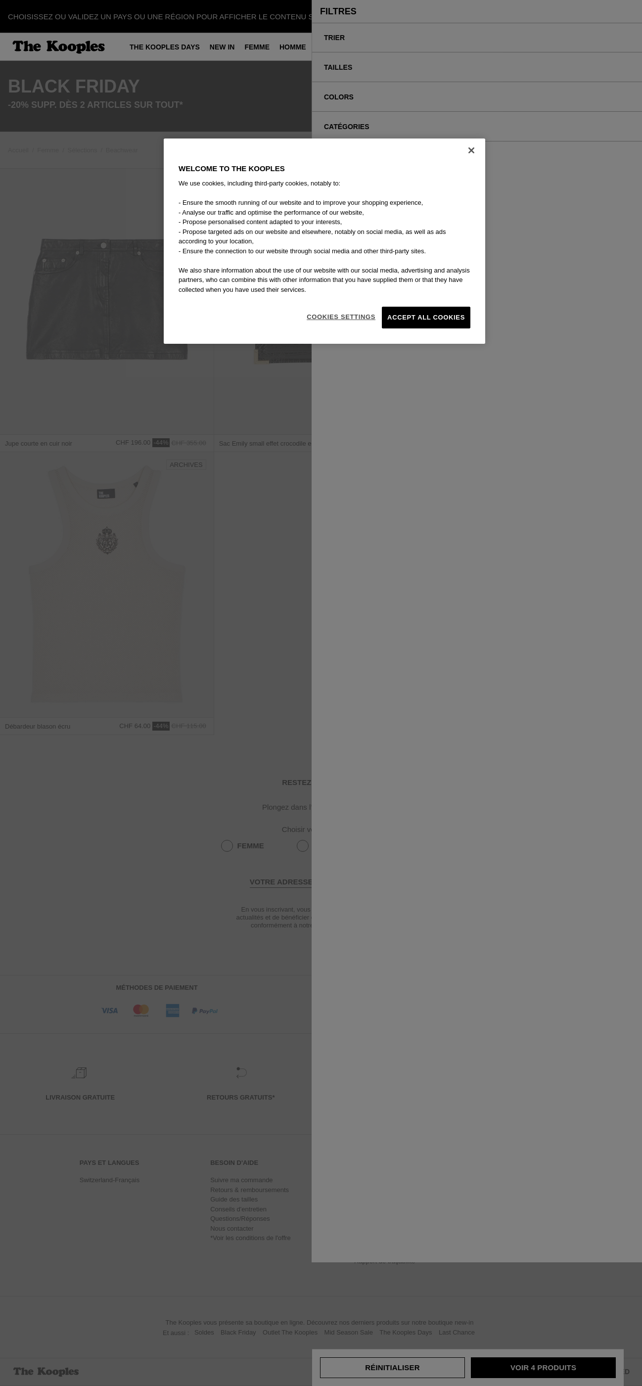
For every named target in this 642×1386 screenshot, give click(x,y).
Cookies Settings (341, 317)
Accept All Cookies (426, 317)
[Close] (471, 150)
